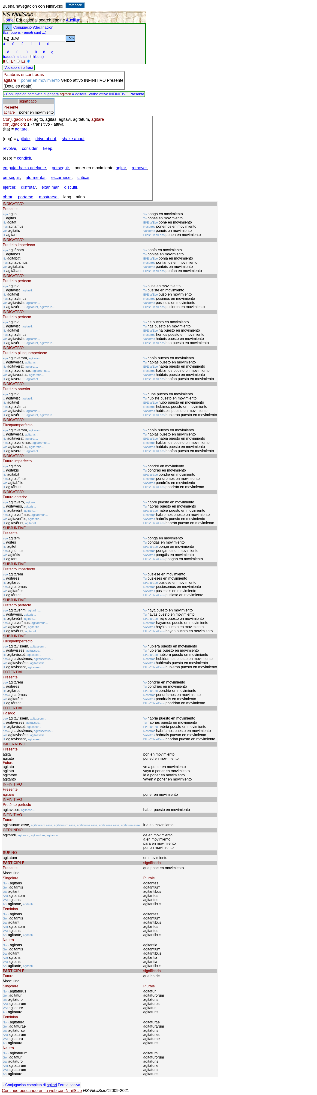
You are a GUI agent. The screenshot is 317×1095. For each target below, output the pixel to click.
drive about (46, 138)
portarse (25, 197)
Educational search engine (40, 20)
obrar (7, 197)
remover (139, 168)
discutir (70, 187)
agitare (53, 94)
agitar (121, 168)
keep (47, 148)
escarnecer (61, 177)
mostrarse (48, 197)
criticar (83, 177)
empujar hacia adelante (24, 168)
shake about (73, 138)
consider (29, 148)
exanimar (50, 187)
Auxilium (74, 20)
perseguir (60, 168)
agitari (52, 1085)
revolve (9, 148)
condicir (24, 158)
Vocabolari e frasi (18, 68)
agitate (23, 138)
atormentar (35, 177)
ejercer (9, 187)
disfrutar (28, 187)
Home (8, 20)
